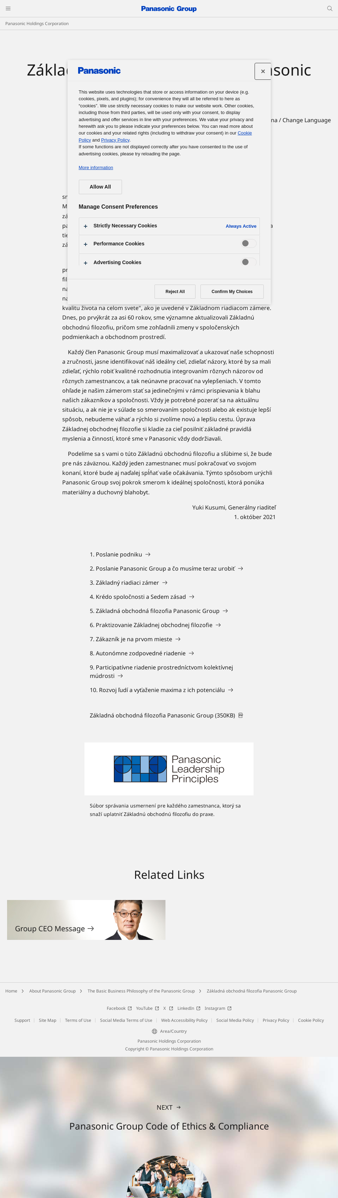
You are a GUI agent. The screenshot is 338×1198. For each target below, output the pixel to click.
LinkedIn (188, 1008)
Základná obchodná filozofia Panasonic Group (252, 991)
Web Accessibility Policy (184, 1020)
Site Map (47, 1020)
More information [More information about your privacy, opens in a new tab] (96, 167)
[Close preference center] (263, 71)
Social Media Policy (235, 1020)
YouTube (147, 1008)
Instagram (218, 1008)
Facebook (119, 1008)
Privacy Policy (276, 1020)
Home (11, 991)
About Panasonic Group (52, 991)
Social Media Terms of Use (126, 1020)
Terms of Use (78, 1020)
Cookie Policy (311, 1020)
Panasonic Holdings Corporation (37, 23)
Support (22, 1020)
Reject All (175, 291)
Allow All (100, 187)
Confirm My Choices (231, 291)
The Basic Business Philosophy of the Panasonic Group (141, 991)
